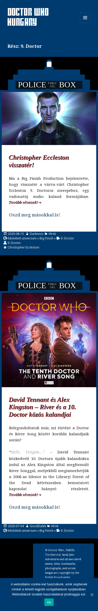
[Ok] (91, 594)
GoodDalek (38, 526)
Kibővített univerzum (22, 238)
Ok (49, 602)
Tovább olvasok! (23, 202)
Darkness (37, 234)
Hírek (52, 234)
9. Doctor (67, 238)
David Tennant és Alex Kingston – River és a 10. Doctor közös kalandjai (42, 407)
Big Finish (46, 238)
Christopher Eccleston (23, 247)
